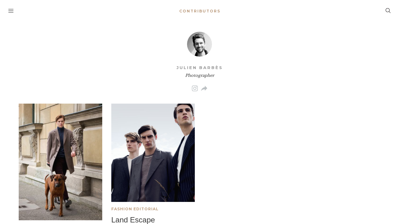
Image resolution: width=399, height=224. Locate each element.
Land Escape (133, 220)
